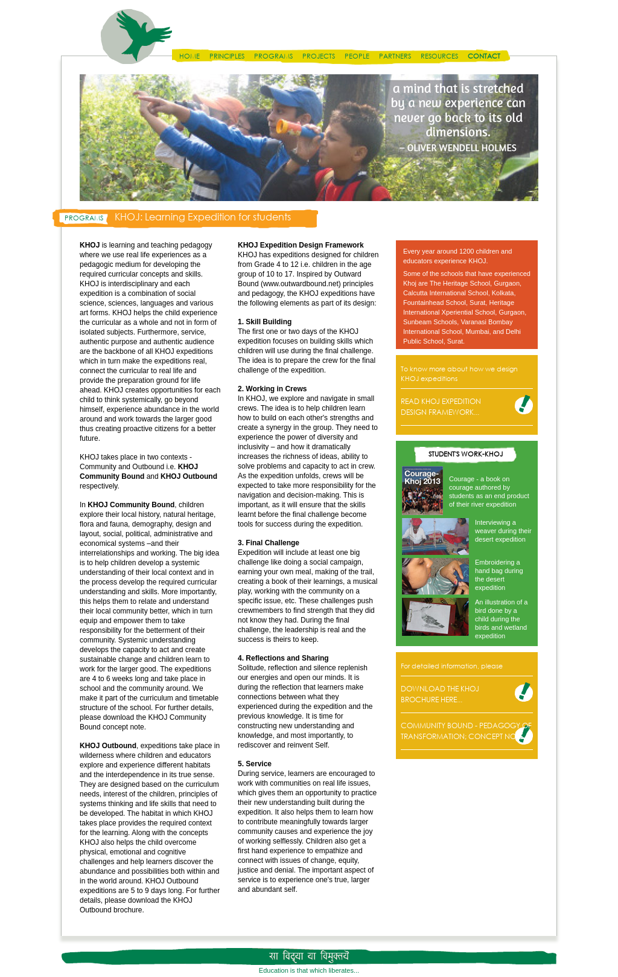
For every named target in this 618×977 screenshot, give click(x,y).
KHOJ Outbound (189, 476)
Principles (226, 56)
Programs (273, 56)
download (143, 900)
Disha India (136, 36)
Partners (395, 56)
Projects (318, 56)
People (357, 56)
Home (189, 56)
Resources (439, 56)
